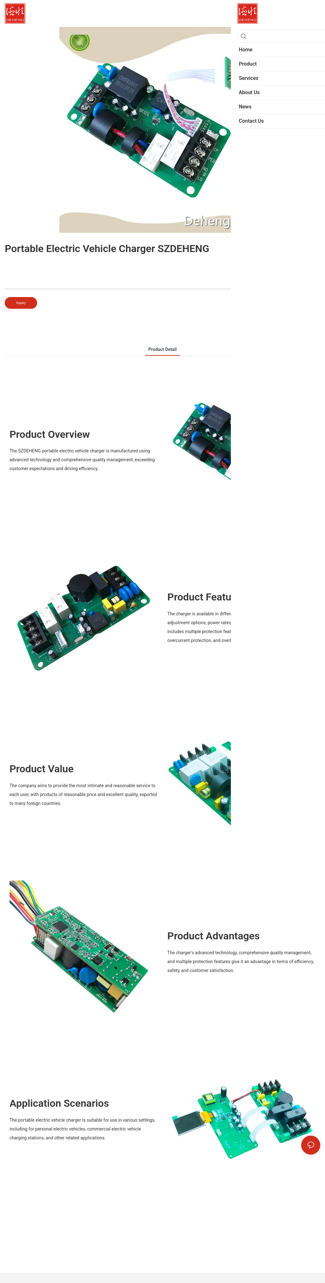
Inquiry (21, 303)
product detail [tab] (162, 349)
